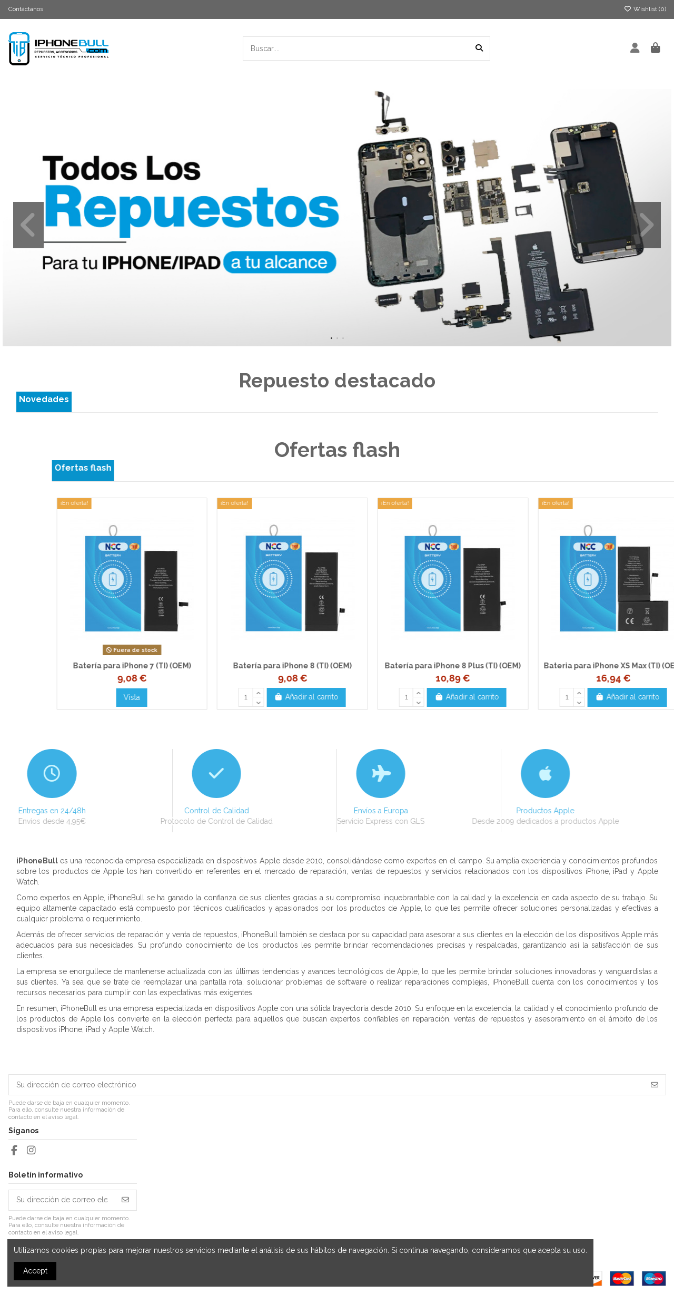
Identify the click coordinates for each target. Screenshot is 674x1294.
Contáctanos (25, 9)
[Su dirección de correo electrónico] (326, 1085)
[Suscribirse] (654, 1085)
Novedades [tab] (44, 399)
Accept (35, 1271)
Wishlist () (645, 9)
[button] (331, 338)
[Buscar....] (479, 48)
